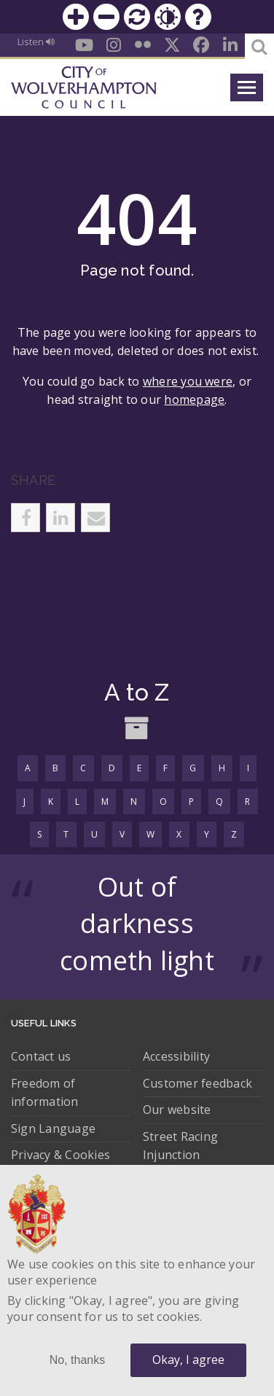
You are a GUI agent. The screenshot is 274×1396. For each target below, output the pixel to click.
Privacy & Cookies (60, 1155)
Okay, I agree (188, 1360)
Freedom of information (45, 1092)
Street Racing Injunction (180, 1145)
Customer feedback (197, 1083)
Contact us (41, 1056)
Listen (36, 41)
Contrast (167, 17)
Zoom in (76, 17)
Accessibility (176, 1056)
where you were (187, 381)
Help (198, 17)
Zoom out (106, 17)
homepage (194, 399)
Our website (177, 1109)
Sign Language (53, 1128)
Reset (137, 17)
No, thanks (77, 1360)
